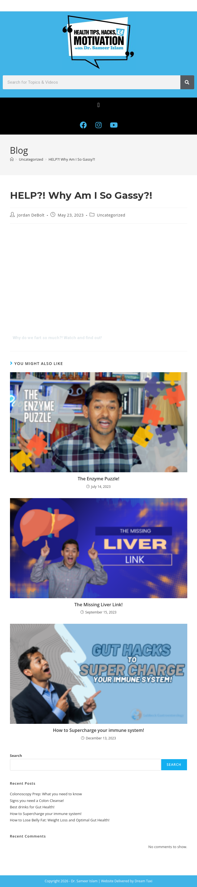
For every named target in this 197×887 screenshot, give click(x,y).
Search (16, 755)
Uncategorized (111, 215)
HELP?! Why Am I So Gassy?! (72, 159)
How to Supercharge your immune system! (98, 730)
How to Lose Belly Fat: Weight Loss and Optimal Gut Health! (60, 820)
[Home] (12, 159)
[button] (98, 105)
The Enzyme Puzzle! (98, 479)
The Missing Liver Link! (98, 605)
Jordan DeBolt (30, 215)
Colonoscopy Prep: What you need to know (46, 793)
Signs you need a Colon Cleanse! (37, 800)
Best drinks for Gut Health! (32, 806)
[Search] (187, 82)
